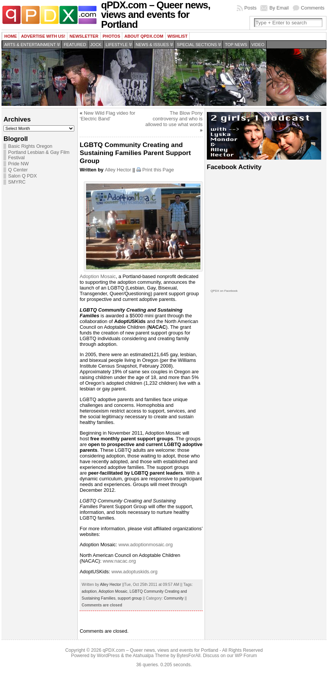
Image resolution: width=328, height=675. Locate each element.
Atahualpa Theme (151, 655)
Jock (95, 44)
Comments (313, 8)
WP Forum (246, 655)
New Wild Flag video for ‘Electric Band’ (107, 116)
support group (130, 598)
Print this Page (158, 170)
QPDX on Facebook (224, 291)
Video (257, 44)
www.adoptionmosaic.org (145, 544)
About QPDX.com (143, 36)
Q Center (17, 170)
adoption (89, 591)
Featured (75, 44)
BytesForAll (188, 655)
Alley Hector (118, 170)
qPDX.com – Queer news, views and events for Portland (160, 650)
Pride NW (18, 163)
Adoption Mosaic (98, 276)
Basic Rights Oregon (30, 146)
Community (174, 598)
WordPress (108, 655)
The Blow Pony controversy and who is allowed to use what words (174, 118)
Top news (236, 44)
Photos (111, 36)
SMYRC (17, 182)
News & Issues (152, 44)
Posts (250, 8)
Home (10, 36)
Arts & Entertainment (30, 44)
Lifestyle (117, 44)
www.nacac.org (119, 561)
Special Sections (197, 44)
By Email (279, 8)
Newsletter (83, 36)
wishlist (178, 36)
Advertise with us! (43, 36)
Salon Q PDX (22, 176)
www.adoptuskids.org (135, 571)
